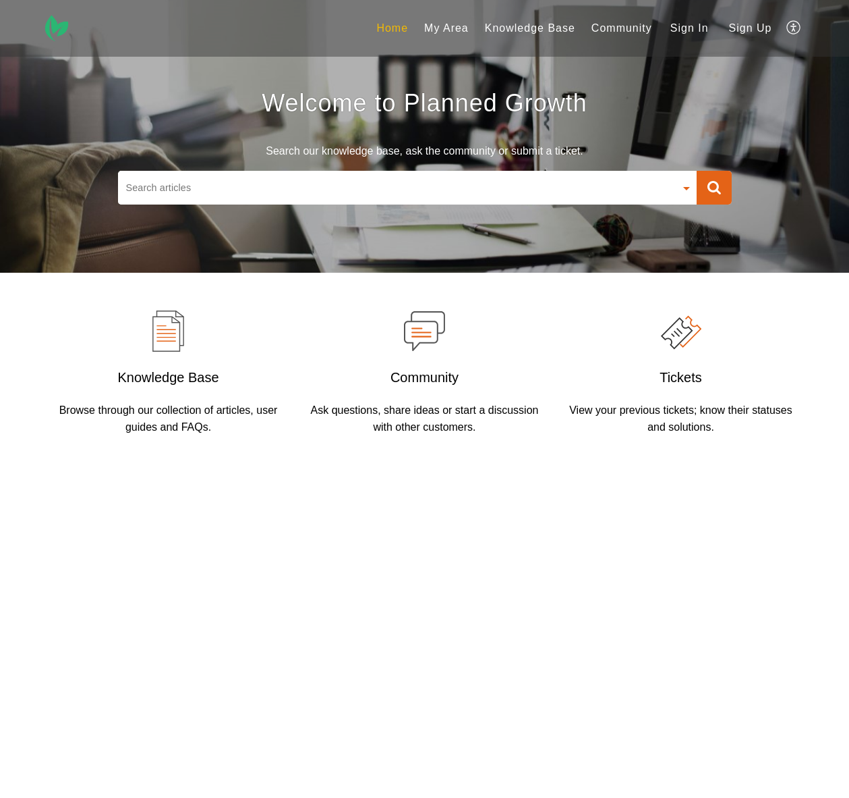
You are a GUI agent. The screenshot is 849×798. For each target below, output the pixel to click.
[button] (714, 188)
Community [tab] (621, 28)
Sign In (689, 28)
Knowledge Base (167, 377)
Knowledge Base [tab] (530, 28)
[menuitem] (689, 28)
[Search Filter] (686, 189)
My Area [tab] (446, 28)
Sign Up (750, 28)
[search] (396, 188)
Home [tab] (392, 28)
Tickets (681, 377)
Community (424, 377)
